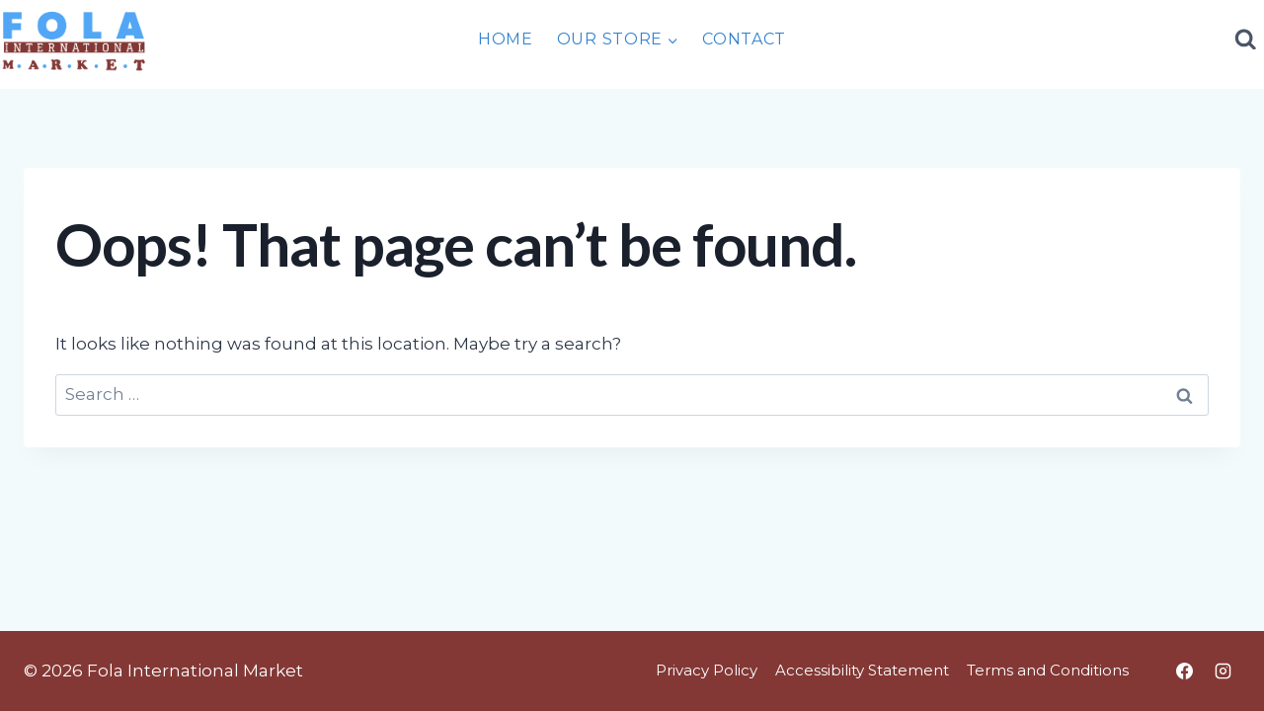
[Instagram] (1222, 670)
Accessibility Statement (862, 670)
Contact (744, 39)
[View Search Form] (1246, 39)
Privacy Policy (706, 670)
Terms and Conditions (1048, 670)
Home (505, 39)
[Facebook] (1184, 670)
